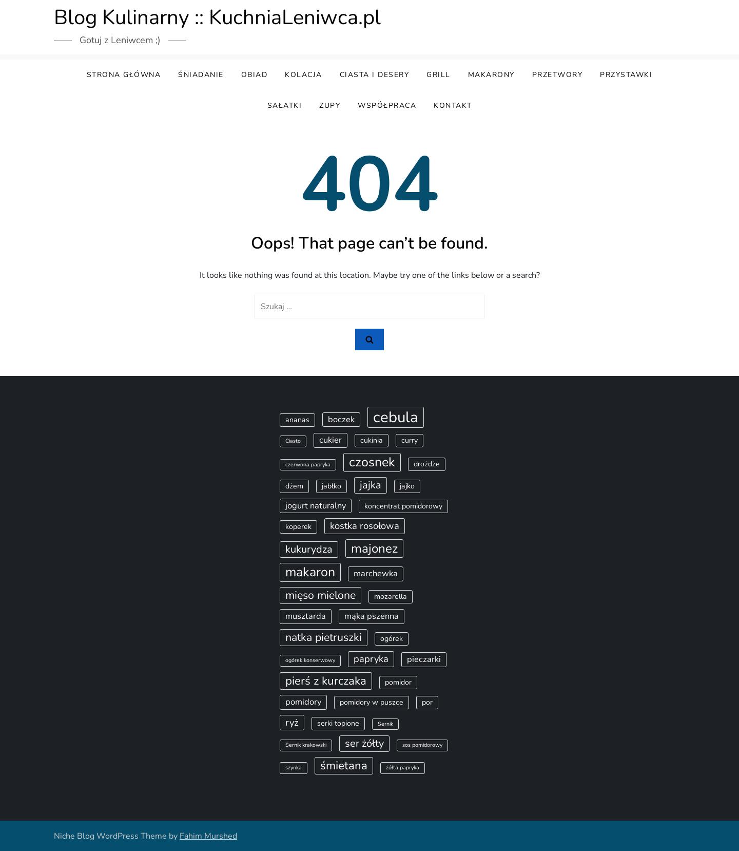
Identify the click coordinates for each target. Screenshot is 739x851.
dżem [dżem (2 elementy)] (294, 486)
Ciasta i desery (375, 75)
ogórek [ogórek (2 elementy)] (391, 639)
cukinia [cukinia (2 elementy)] (371, 440)
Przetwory (557, 75)
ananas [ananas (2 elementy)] (297, 420)
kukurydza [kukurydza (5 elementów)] (309, 549)
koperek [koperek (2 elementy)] (298, 527)
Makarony (491, 75)
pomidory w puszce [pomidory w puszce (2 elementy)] (371, 702)
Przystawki (626, 75)
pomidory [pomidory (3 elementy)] (303, 702)
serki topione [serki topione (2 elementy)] (338, 723)
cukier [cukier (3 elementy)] (330, 440)
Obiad (254, 75)
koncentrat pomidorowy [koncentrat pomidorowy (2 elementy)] (403, 506)
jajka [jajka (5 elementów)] (370, 485)
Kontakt (453, 105)
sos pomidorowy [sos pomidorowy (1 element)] (422, 745)
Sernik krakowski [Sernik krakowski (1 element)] (305, 745)
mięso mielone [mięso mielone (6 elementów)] (320, 595)
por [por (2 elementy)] (427, 702)
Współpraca (387, 105)
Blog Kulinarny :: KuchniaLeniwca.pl (217, 17)
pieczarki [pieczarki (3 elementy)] (424, 659)
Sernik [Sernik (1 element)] (385, 724)
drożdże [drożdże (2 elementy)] (427, 464)
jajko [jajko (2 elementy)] (407, 486)
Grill (438, 75)
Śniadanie (201, 75)
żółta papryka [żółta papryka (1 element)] (402, 767)
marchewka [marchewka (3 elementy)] (376, 573)
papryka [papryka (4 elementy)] (371, 659)
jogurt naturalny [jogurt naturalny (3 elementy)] (315, 506)
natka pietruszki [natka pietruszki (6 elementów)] (323, 637)
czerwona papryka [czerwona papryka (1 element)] (307, 464)
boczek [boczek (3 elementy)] (341, 419)
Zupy (329, 105)
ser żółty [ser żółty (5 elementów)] (364, 743)
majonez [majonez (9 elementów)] (374, 548)
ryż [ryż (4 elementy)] (292, 722)
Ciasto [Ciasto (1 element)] (293, 441)
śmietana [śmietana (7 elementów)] (343, 765)
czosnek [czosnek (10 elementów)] (372, 462)
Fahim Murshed (208, 836)
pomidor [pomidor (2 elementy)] (398, 682)
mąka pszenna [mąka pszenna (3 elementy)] (371, 616)
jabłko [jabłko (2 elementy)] (331, 486)
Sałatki (284, 105)
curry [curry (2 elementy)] (409, 440)
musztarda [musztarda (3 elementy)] (305, 616)
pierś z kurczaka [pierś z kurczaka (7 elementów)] (325, 681)
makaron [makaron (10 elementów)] (310, 572)
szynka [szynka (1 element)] (293, 767)
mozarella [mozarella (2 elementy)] (390, 596)
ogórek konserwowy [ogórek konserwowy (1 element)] (310, 660)
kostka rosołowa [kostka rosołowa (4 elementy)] (364, 526)
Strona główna (124, 75)
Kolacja (303, 75)
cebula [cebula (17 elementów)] (395, 417)
